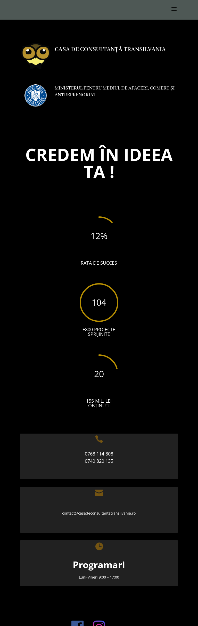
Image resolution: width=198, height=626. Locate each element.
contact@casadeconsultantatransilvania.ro (99, 513)
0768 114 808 (99, 454)
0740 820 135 (99, 461)
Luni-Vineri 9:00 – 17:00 (99, 577)
